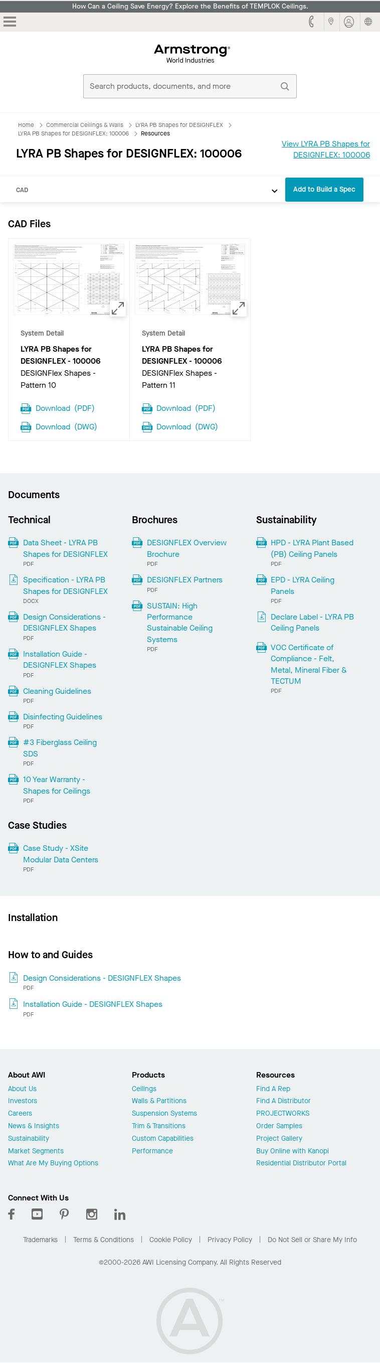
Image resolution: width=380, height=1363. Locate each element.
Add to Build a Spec (324, 189)
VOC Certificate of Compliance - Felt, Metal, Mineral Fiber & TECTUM (309, 664)
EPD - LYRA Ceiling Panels (302, 585)
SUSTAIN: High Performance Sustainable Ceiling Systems (180, 622)
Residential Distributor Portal (301, 1163)
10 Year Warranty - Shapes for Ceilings (56, 785)
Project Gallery (279, 1139)
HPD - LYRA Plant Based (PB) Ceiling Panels (312, 548)
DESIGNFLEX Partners (185, 579)
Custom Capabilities (163, 1139)
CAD (22, 190)
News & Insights (33, 1126)
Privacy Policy (230, 1240)
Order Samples (279, 1126)
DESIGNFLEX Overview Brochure (187, 548)
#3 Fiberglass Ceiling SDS (60, 748)
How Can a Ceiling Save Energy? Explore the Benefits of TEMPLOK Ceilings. (190, 6)
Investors (22, 1101)
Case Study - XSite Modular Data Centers (60, 853)
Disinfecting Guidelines (62, 716)
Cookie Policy (170, 1240)
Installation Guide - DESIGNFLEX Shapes (59, 659)
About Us (22, 1089)
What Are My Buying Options (53, 1163)
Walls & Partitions (159, 1101)
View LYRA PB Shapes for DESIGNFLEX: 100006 (326, 149)
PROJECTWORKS (282, 1114)
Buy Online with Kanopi (292, 1151)
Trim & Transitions (158, 1126)
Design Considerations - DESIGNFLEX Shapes (64, 622)
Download (65, 407)
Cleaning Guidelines (57, 691)
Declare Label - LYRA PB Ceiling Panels (312, 622)
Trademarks (40, 1240)
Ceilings (144, 1089)
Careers (20, 1114)
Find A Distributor (283, 1101)
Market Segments (36, 1151)
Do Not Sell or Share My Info (312, 1240)
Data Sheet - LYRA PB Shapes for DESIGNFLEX (65, 548)
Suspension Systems (164, 1114)
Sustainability (28, 1139)
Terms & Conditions (103, 1240)
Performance (152, 1151)
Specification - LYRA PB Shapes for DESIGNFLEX (65, 585)
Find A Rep (273, 1089)
